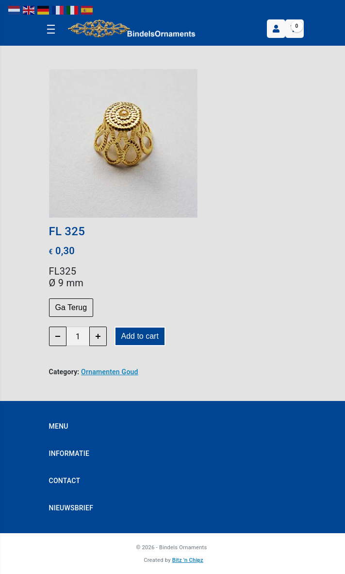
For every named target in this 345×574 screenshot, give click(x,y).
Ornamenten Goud (109, 372)
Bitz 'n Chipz (187, 560)
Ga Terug (71, 307)
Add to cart (140, 336)
